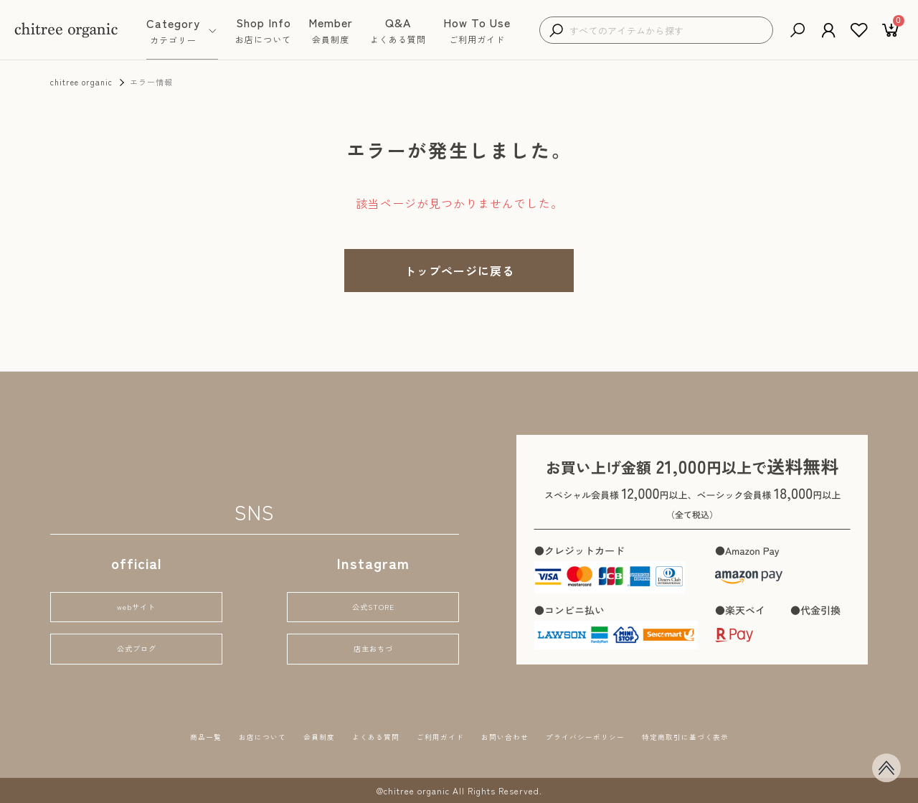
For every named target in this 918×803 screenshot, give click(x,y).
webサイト (136, 598)
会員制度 (277, 735)
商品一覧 (135, 735)
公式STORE (373, 598)
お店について (206, 735)
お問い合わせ (512, 735)
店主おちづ (373, 646)
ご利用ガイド (430, 735)
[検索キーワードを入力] (667, 30)
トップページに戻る (459, 270)
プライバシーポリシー (615, 735)
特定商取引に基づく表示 (745, 735)
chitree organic (81, 82)
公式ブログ (136, 646)
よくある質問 (348, 735)
